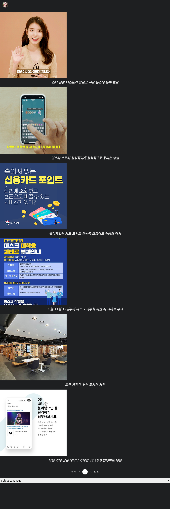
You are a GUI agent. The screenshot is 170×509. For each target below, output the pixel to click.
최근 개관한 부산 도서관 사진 (85, 384)
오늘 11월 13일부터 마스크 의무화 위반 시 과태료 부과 (85, 308)
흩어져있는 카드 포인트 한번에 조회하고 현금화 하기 (85, 233)
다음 (93, 471)
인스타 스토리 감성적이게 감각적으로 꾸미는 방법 (85, 157)
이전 (76, 471)
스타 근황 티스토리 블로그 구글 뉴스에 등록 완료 (85, 82)
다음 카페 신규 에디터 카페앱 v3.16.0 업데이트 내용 (85, 460)
